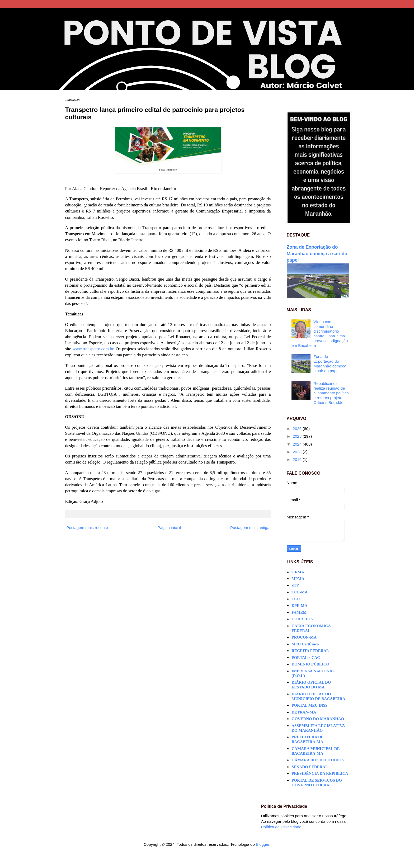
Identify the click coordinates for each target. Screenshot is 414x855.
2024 (298, 444)
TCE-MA (299, 592)
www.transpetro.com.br (93, 348)
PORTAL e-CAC (305, 657)
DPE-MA (299, 605)
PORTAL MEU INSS (309, 705)
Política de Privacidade (281, 827)
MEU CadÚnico (305, 644)
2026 (298, 428)
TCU (295, 599)
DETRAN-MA (303, 712)
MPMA (297, 579)
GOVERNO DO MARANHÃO (317, 719)
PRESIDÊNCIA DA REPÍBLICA (319, 773)
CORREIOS (302, 619)
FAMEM (299, 612)
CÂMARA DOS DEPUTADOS (317, 760)
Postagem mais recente (87, 527)
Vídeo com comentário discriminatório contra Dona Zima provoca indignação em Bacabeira (319, 333)
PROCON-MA (304, 637)
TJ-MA (297, 572)
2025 (298, 436)
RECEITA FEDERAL (310, 651)
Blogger (262, 844)
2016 (298, 459)
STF (295, 585)
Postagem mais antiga (249, 527)
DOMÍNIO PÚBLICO (310, 664)
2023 (298, 452)
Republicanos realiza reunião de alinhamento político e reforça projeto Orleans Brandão (331, 393)
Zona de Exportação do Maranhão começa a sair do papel (317, 253)
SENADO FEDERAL (309, 767)
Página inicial (169, 527)
